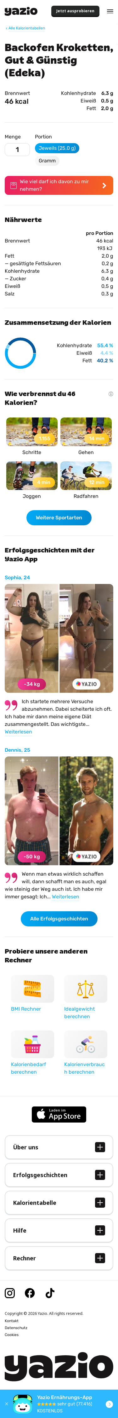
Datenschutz (16, 1328)
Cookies (12, 1335)
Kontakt (12, 1321)
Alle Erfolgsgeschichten (59, 919)
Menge (13, 137)
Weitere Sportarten (59, 518)
